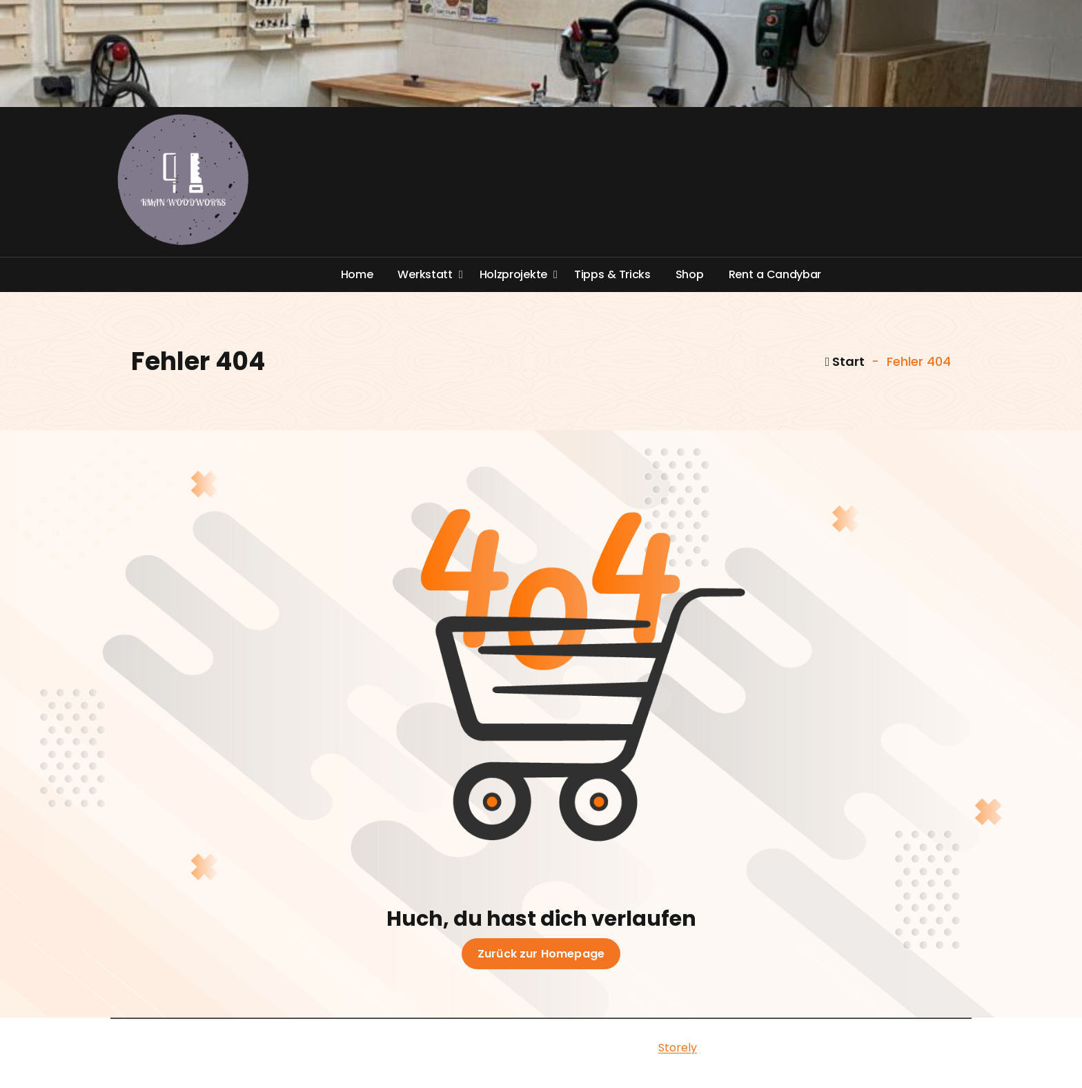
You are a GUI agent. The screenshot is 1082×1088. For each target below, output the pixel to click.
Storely (677, 1048)
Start (845, 361)
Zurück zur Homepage (541, 954)
